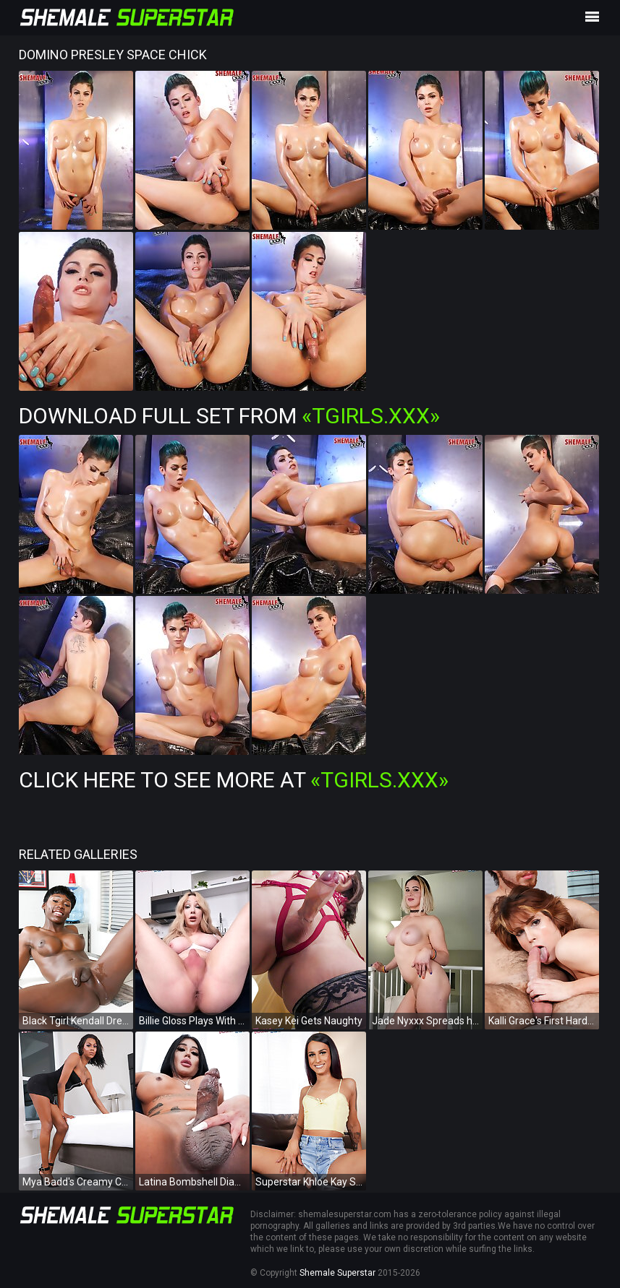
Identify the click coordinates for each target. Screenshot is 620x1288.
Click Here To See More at (234, 779)
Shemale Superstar (337, 1273)
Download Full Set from (229, 415)
